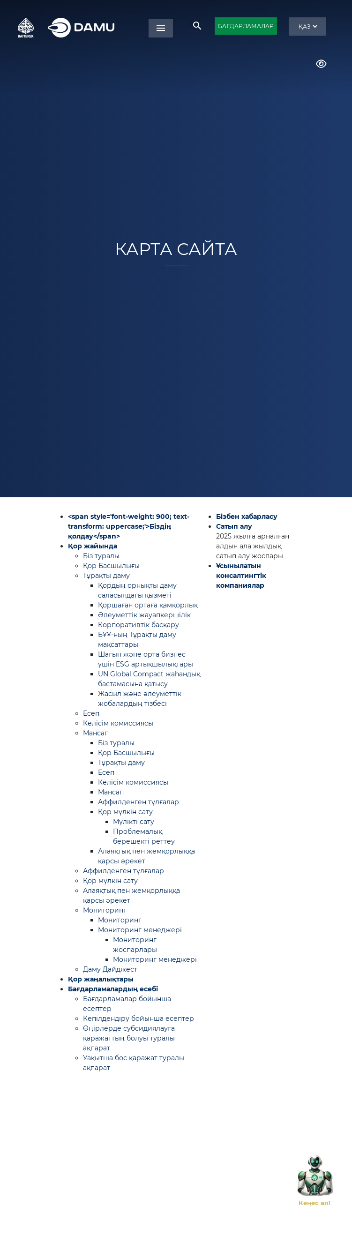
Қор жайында (92, 546)
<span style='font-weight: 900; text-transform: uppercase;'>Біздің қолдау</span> (128, 526)
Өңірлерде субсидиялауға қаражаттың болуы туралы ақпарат (129, 1038)
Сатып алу (234, 526)
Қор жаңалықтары (101, 979)
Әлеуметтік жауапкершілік (144, 615)
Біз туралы (101, 556)
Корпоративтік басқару (138, 625)
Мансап (96, 733)
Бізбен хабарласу (246, 516)
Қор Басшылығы (111, 566)
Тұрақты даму (106, 575)
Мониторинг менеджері (140, 930)
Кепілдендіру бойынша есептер (138, 1018)
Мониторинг (105, 910)
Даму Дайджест (110, 969)
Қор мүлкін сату (125, 812)
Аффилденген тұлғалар (138, 802)
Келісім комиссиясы (118, 723)
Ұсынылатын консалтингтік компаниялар (241, 576)
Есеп (91, 713)
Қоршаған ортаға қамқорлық (148, 605)
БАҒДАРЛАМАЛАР (246, 26)
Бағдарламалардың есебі (113, 989)
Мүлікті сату (133, 821)
